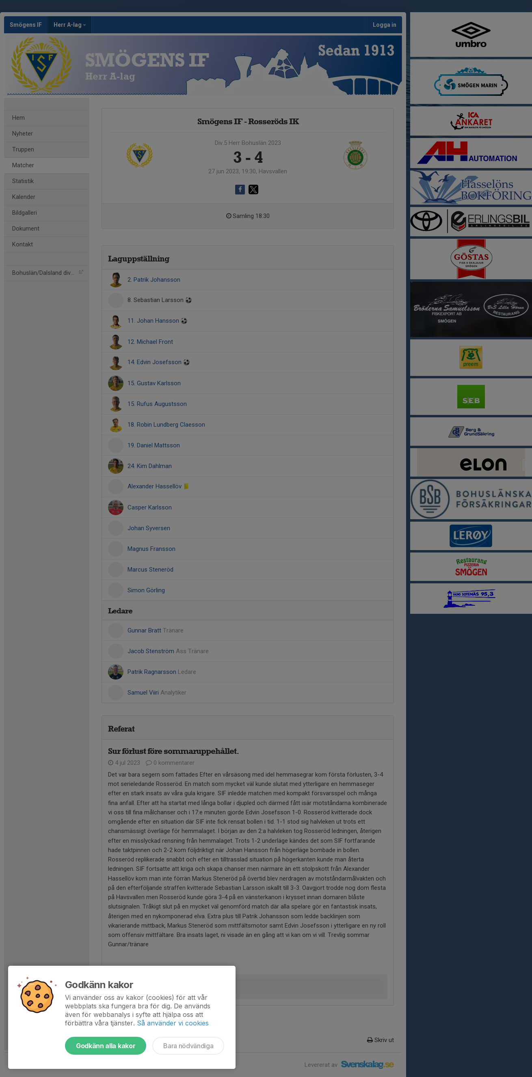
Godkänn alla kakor (105, 1046)
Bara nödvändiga (188, 1046)
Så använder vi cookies (173, 1023)
